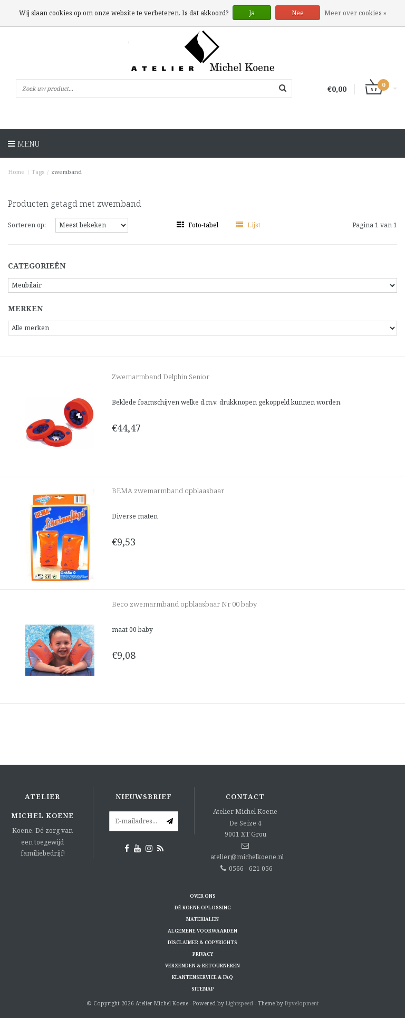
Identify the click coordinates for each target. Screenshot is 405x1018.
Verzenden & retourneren (202, 965)
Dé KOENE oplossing (203, 907)
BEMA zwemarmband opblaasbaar (168, 490)
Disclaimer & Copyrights (202, 942)
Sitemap (202, 988)
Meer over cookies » (355, 12)
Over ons (203, 895)
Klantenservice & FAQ (202, 977)
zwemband (66, 172)
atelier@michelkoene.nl (247, 856)
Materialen (202, 919)
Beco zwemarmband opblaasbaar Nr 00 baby (184, 604)
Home (16, 172)
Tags (38, 172)
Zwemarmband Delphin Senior (160, 376)
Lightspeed (239, 1003)
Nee (298, 12)
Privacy (202, 953)
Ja (252, 12)
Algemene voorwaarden (202, 930)
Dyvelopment (302, 1003)
